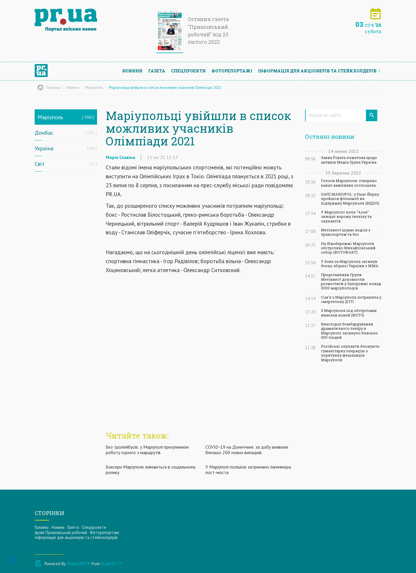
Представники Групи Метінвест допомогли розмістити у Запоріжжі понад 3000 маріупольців (351, 281)
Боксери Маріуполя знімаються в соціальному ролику (151, 469)
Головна (42, 527)
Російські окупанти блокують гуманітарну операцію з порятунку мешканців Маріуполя (350, 353)
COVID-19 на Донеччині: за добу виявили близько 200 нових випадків (246, 449)
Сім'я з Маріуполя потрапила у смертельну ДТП (351, 299)
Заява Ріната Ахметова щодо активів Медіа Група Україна (349, 160)
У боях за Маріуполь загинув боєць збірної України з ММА (349, 263)
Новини (132, 71)
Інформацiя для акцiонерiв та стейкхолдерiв (317, 71)
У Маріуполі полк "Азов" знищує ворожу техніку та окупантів (346, 216)
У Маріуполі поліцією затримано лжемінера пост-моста (248, 469)
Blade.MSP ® (78, 563)
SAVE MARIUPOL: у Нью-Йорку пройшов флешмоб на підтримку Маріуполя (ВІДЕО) (350, 198)
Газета (156, 71)
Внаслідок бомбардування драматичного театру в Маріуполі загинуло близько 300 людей (349, 331)
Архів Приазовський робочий (61, 532)
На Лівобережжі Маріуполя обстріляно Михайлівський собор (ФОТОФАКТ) (348, 248)
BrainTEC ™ (111, 563)
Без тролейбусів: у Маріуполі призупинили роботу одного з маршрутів (147, 449)
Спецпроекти (188, 71)
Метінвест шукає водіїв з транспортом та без (345, 232)
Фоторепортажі (231, 71)
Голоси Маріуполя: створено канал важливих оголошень (349, 183)
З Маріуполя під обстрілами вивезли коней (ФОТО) (349, 312)
